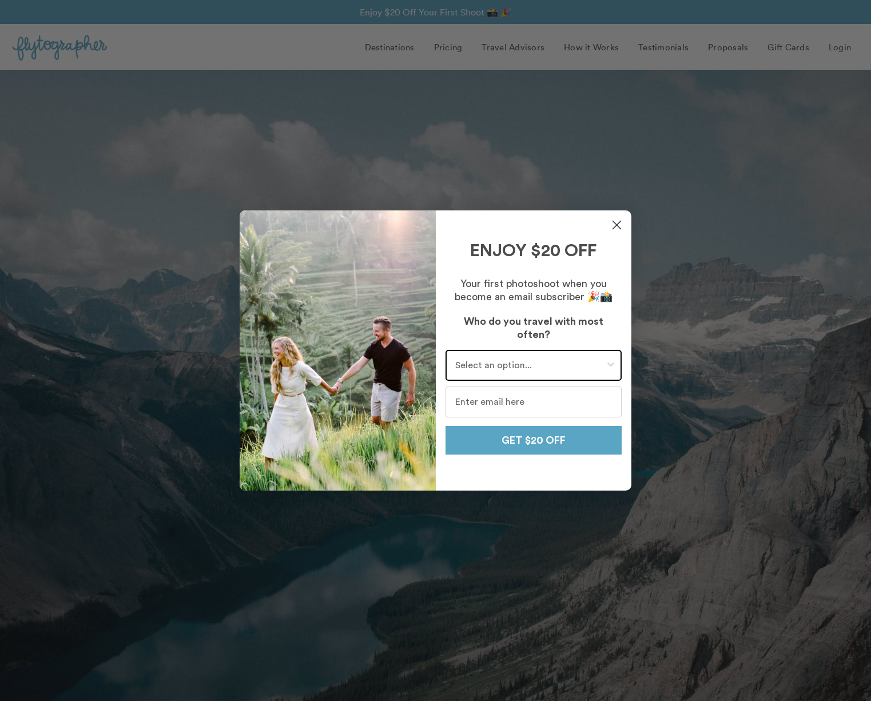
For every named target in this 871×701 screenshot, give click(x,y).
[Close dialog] (617, 225)
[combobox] (530, 365)
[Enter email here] (534, 402)
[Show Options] (611, 365)
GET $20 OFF (534, 440)
